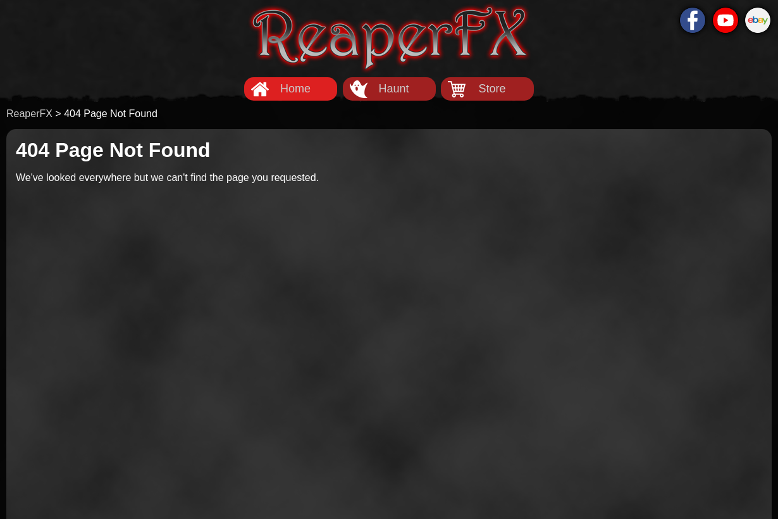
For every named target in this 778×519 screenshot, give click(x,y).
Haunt (393, 88)
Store (491, 88)
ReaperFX (29, 113)
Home (295, 88)
